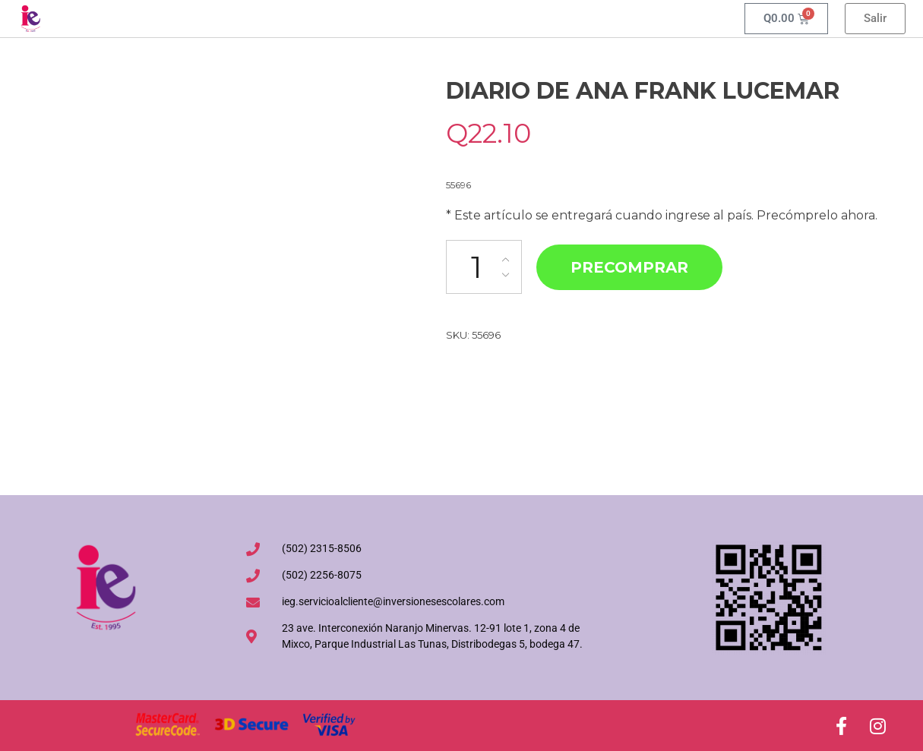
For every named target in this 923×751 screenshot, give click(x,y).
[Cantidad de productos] (484, 267)
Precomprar (629, 267)
